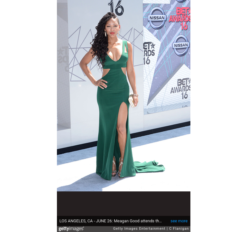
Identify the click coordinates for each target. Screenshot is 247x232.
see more (179, 220)
